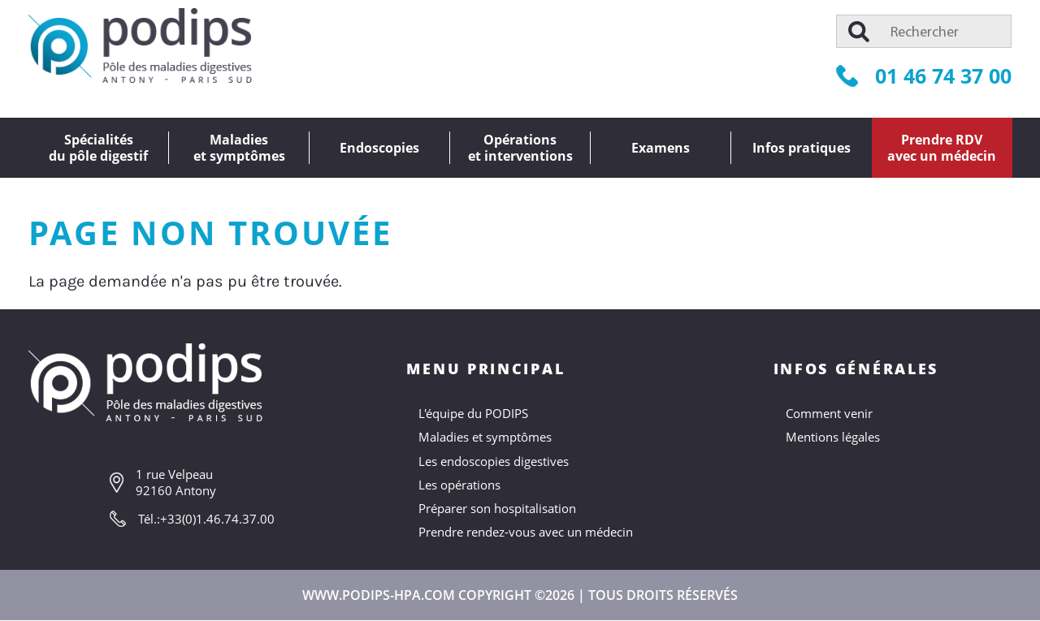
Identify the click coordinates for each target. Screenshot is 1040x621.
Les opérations (459, 485)
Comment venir (829, 413)
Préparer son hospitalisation (497, 508)
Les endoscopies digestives (493, 461)
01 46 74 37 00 (924, 75)
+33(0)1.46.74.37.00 (217, 519)
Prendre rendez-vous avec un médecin (525, 532)
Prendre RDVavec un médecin (941, 148)
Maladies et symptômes (485, 437)
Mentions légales (833, 437)
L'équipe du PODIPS (473, 413)
